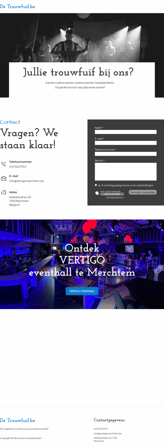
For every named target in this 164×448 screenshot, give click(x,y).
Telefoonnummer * (105, 149)
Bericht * (100, 160)
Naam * (99, 127)
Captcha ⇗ (115, 197)
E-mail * (99, 138)
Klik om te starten (112, 194)
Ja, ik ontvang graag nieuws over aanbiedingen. (126, 185)
